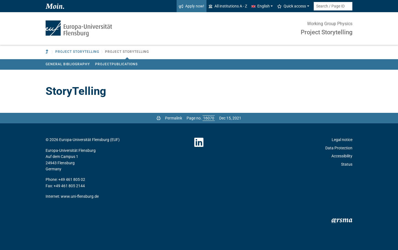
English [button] (261, 6)
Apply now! (191, 6)
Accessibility (341, 156)
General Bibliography (68, 64)
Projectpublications (116, 64)
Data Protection (338, 148)
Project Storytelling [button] (77, 52)
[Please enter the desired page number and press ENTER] (209, 118)
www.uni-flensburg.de (80, 196)
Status (346, 164)
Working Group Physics (329, 23)
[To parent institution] (47, 52)
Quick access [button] (291, 6)
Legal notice (342, 139)
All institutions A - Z (228, 6)
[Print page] (159, 118)
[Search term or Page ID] (333, 6)
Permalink (173, 118)
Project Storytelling (326, 32)
